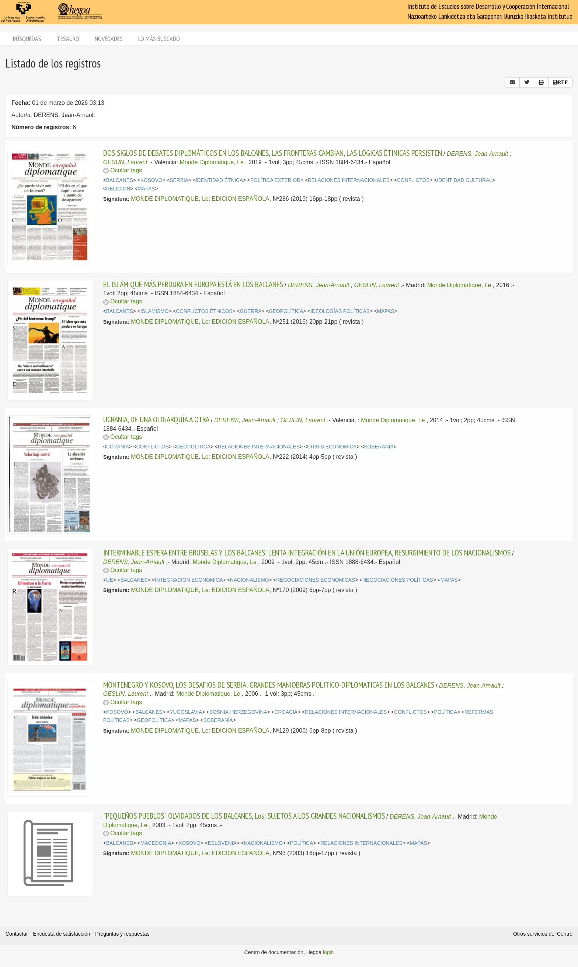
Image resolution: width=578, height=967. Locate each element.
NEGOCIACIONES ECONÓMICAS (315, 580)
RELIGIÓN (118, 189)
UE (109, 580)
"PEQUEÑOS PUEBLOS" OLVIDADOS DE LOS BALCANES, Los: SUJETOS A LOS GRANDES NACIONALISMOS (244, 816)
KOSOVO (151, 180)
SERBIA (179, 180)
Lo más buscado (159, 38)
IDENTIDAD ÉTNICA (219, 180)
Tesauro (68, 38)
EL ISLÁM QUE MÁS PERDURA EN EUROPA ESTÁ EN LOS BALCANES (193, 284)
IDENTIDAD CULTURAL (464, 180)
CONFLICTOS (413, 180)
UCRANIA (117, 447)
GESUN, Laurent (125, 162)
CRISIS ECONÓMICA (331, 447)
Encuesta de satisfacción (61, 934)
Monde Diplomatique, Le (211, 162)
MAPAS (146, 189)
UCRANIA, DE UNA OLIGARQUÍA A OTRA (156, 419)
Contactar (17, 934)
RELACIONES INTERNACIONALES (349, 180)
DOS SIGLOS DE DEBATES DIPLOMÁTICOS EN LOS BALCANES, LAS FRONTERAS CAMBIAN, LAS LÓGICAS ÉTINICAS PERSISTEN (272, 153)
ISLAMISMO (154, 311)
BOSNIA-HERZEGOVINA (238, 712)
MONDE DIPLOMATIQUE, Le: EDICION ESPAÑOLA (200, 199)
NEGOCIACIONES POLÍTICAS (397, 580)
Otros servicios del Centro (542, 934)
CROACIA (285, 712)
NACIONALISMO (249, 580)
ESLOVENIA (222, 843)
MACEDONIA (155, 843)
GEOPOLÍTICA (286, 311)
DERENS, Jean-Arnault (477, 154)
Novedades (109, 38)
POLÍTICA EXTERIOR (275, 180)
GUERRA (250, 311)
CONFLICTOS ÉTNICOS (204, 311)
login (328, 952)
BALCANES (119, 180)
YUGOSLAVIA (186, 712)
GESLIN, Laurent (376, 285)
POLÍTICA (445, 712)
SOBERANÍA (378, 447)
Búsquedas (27, 38)
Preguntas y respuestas (122, 934)
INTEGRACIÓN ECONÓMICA (189, 580)
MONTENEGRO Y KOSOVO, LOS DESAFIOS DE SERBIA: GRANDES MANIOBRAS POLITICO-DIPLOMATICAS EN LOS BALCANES (268, 684)
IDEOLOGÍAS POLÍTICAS (339, 311)
